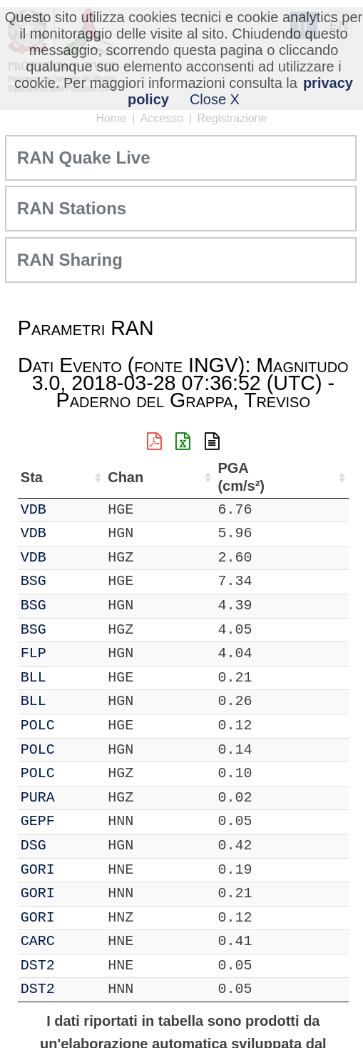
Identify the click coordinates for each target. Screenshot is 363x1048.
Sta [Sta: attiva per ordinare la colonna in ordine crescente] (32, 477)
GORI (38, 869)
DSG (33, 845)
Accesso (161, 118)
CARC (38, 941)
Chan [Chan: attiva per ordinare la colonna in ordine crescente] (125, 477)
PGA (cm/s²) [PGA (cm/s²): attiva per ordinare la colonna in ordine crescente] (240, 477)
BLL (33, 677)
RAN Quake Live (83, 157)
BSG (33, 581)
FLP (33, 653)
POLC (38, 725)
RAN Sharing (70, 259)
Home (111, 118)
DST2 (38, 965)
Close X (215, 99)
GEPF (38, 821)
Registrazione (232, 118)
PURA (38, 797)
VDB (33, 509)
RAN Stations (71, 208)
